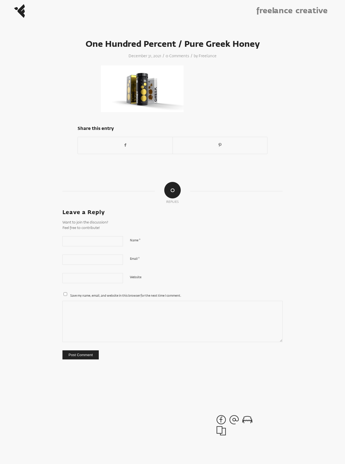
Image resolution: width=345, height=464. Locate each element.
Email (134, 259)
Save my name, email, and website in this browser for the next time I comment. (125, 295)
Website (135, 277)
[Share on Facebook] (125, 145)
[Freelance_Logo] (19, 11)
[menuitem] (276, 11)
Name (135, 240)
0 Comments (177, 56)
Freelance (208, 56)
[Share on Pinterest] (220, 145)
